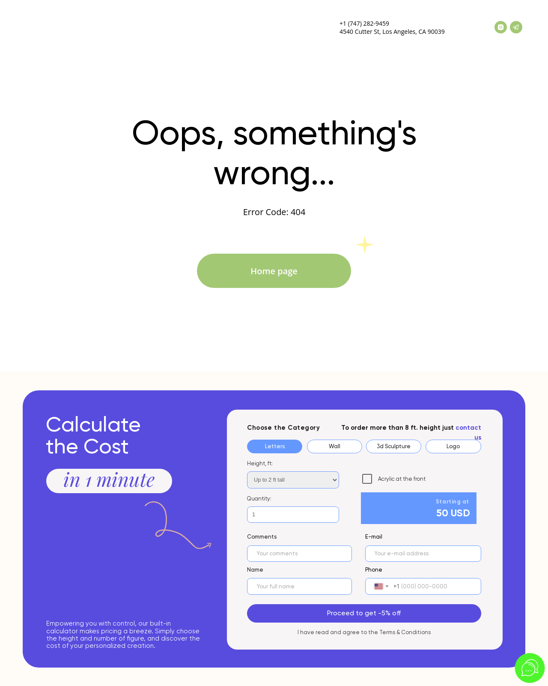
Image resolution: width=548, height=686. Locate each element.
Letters (275, 446)
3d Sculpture (394, 446)
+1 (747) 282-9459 (364, 23)
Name (255, 569)
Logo (453, 446)
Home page (274, 271)
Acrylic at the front (394, 479)
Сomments (262, 536)
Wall (334, 446)
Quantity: (259, 498)
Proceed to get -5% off (364, 613)
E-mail (373, 536)
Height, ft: (260, 463)
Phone (373, 569)
